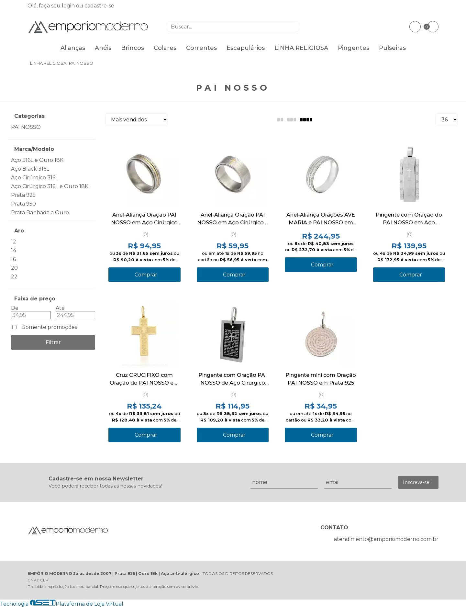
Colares (165, 47)
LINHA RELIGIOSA (301, 47)
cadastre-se (99, 6)
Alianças (73, 47)
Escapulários (246, 47)
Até (60, 308)
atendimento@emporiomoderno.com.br (386, 539)
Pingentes (353, 47)
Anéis (103, 47)
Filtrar (53, 342)
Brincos (132, 47)
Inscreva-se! (416, 482)
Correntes (201, 47)
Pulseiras (392, 47)
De (14, 308)
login (69, 6)
